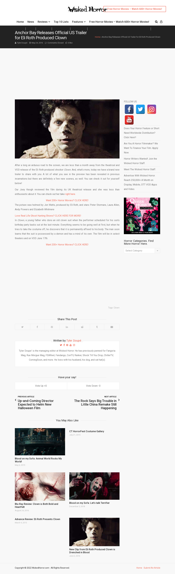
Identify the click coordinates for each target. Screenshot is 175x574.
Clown (117, 307)
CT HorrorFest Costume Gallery (86, 431)
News (30, 21)
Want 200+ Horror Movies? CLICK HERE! (67, 200)
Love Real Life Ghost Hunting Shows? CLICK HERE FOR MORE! (48, 215)
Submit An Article (152, 568)
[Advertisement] (87, 71)
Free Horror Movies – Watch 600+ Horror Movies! (134, 9)
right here (70, 194)
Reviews (43, 21)
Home (20, 21)
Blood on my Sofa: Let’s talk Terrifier (89, 503)
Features (77, 21)
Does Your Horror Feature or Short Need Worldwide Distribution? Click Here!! (141, 133)
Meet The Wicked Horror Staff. (140, 169)
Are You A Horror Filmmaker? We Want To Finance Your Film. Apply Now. (141, 148)
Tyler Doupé (22, 43)
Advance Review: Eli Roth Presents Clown (37, 519)
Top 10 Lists (61, 21)
